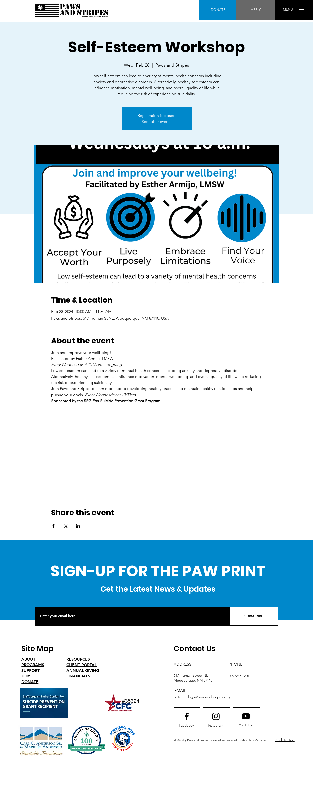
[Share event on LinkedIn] (78, 526)
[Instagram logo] (216, 716)
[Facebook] (186, 726)
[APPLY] (255, 10)
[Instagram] (216, 726)
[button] (288, 9)
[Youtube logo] (246, 716)
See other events (156, 121)
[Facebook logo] (187, 716)
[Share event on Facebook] (53, 526)
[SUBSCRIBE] (254, 616)
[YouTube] (246, 725)
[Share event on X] (65, 526)
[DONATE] (218, 10)
